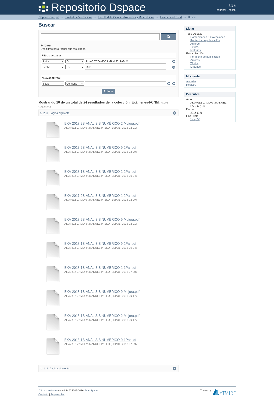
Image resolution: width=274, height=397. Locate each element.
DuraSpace (91, 390)
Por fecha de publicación (205, 40)
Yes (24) (195, 119)
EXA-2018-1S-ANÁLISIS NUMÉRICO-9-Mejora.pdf (101, 291)
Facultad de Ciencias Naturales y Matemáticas (126, 17)
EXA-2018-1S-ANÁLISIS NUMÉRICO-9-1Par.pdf (100, 340)
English (231, 9)
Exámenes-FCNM (171, 17)
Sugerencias (57, 394)
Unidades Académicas (78, 17)
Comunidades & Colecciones (207, 37)
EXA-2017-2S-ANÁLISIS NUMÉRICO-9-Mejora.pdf (101, 219)
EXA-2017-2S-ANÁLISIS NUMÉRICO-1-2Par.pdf (100, 195)
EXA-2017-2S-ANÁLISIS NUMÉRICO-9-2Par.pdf (100, 147)
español (221, 9)
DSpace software (47, 390)
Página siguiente (60, 112)
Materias (195, 50)
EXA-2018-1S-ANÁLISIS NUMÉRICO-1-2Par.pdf (100, 171)
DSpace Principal (48, 17)
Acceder (191, 81)
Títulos (194, 47)
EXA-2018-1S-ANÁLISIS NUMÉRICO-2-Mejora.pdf (101, 316)
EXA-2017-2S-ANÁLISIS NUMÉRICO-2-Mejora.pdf (101, 123)
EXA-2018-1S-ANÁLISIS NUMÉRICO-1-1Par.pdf (100, 267)
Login (232, 5)
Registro (191, 84)
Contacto (43, 394)
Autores (195, 43)
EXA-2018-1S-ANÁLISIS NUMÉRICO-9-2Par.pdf (100, 243)
